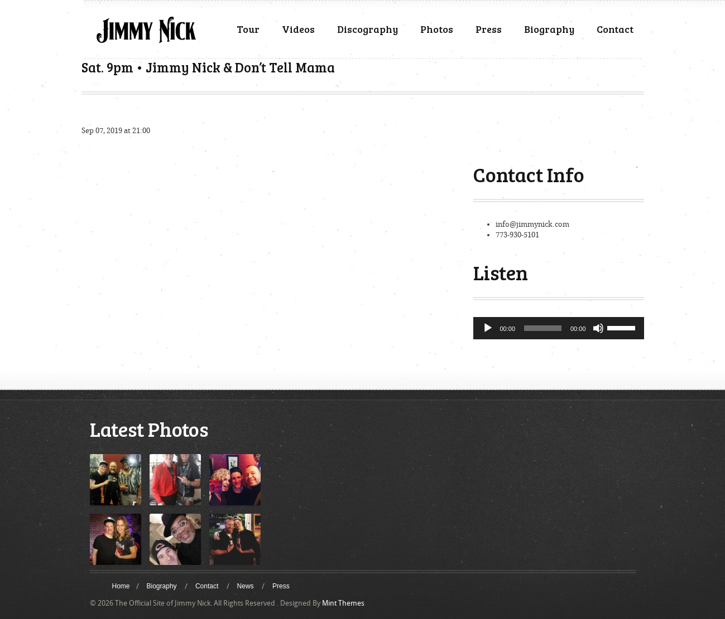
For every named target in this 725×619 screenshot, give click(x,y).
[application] (558, 328)
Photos (436, 29)
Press (489, 29)
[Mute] (598, 328)
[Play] (487, 328)
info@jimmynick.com (532, 224)
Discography (367, 29)
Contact (615, 29)
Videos (298, 29)
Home (121, 586)
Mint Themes (343, 603)
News (245, 586)
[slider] (542, 328)
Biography (549, 29)
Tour (248, 29)
